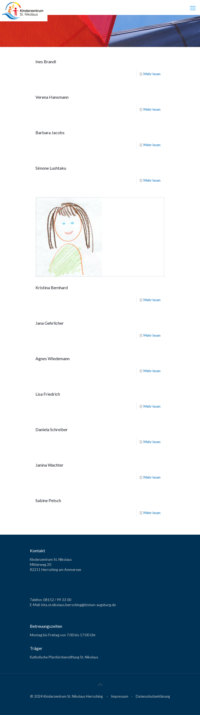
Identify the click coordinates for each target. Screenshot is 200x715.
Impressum (119, 696)
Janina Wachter (49, 464)
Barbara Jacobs (50, 132)
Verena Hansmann (52, 97)
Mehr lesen (152, 74)
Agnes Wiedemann (52, 358)
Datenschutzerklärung (153, 696)
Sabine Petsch (48, 500)
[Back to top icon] (100, 684)
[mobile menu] (192, 8)
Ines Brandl (45, 61)
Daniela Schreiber (51, 429)
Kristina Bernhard (51, 287)
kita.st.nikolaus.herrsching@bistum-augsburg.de (78, 605)
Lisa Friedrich (47, 393)
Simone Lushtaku (50, 167)
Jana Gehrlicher (49, 322)
